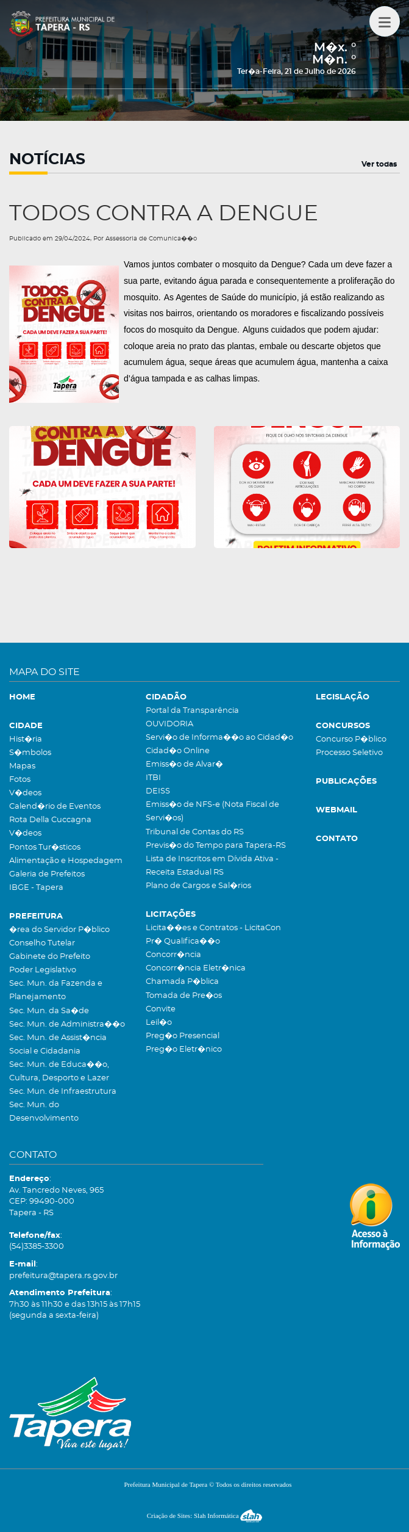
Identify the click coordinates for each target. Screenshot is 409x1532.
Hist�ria (25, 739)
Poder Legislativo (42, 970)
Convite (161, 1009)
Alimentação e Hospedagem (66, 861)
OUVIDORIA (169, 724)
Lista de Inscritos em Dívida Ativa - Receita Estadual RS (212, 865)
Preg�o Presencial (182, 1036)
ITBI (153, 778)
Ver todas (379, 164)
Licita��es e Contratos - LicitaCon (213, 928)
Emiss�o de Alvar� (184, 764)
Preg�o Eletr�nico (184, 1049)
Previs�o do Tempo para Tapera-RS (216, 846)
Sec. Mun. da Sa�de (49, 1011)
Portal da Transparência (192, 711)
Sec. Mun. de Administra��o (67, 1024)
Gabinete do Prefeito (49, 957)
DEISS (158, 791)
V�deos (25, 793)
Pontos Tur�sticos (44, 847)
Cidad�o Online (178, 751)
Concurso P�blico (351, 739)
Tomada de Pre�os (184, 996)
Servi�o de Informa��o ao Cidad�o (219, 738)
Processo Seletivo (349, 753)
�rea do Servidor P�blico (59, 930)
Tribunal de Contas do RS (195, 832)
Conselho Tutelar (42, 943)
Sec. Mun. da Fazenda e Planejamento (55, 990)
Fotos (19, 780)
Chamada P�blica (182, 982)
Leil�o (159, 1023)
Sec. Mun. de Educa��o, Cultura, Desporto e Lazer (59, 1071)
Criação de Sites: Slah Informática (205, 1515)
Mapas (22, 766)
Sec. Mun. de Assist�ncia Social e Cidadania (58, 1044)
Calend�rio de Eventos (55, 807)
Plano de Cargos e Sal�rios (198, 886)
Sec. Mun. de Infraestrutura (62, 1092)
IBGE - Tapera (36, 888)
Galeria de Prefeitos (47, 874)
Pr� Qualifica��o (183, 941)
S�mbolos (30, 753)
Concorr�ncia (173, 955)
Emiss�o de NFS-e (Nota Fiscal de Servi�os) (212, 811)
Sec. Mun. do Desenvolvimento (44, 1111)
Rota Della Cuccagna (50, 820)
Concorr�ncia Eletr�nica (196, 968)
